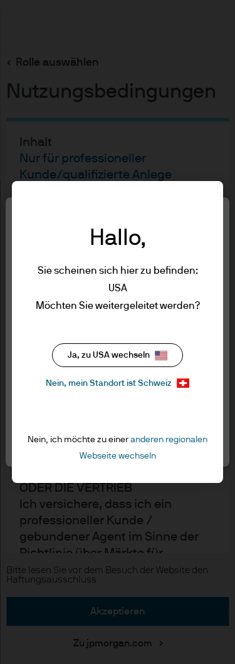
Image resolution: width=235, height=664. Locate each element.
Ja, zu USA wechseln (117, 355)
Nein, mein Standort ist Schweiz (117, 383)
